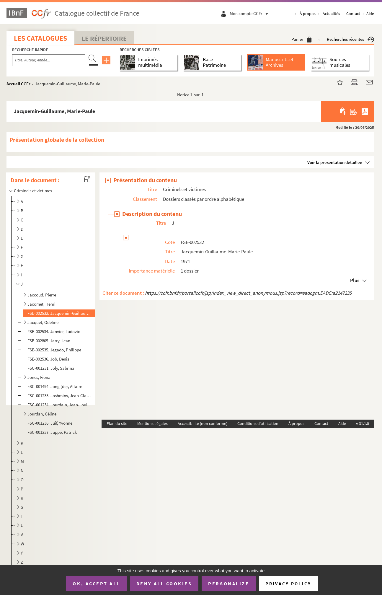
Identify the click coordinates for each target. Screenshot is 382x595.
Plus (354, 280)
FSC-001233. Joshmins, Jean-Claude (60, 395)
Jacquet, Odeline (42, 322)
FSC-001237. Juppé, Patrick (52, 432)
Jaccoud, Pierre (41, 295)
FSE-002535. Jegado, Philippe (54, 350)
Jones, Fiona (38, 377)
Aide (370, 13)
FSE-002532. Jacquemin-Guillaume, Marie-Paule (60, 313)
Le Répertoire (104, 38)
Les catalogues (40, 38)
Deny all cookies (164, 583)
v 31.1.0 (362, 423)
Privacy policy (288, 583)
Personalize (228, 583)
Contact (353, 13)
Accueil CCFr (18, 84)
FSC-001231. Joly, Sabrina (50, 368)
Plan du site (117, 423)
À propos (308, 13)
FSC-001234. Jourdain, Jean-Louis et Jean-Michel (60, 404)
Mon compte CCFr (250, 13)
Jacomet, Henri (41, 304)
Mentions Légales (152, 423)
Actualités (331, 13)
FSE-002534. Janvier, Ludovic (53, 331)
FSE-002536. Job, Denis (48, 359)
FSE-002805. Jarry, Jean (48, 340)
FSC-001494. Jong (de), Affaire (54, 386)
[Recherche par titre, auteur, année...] (48, 60)
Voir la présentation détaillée (334, 162)
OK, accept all (96, 583)
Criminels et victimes (33, 190)
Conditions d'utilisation (257, 423)
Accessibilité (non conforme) (202, 423)
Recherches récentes (350, 39)
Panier (301, 39)
